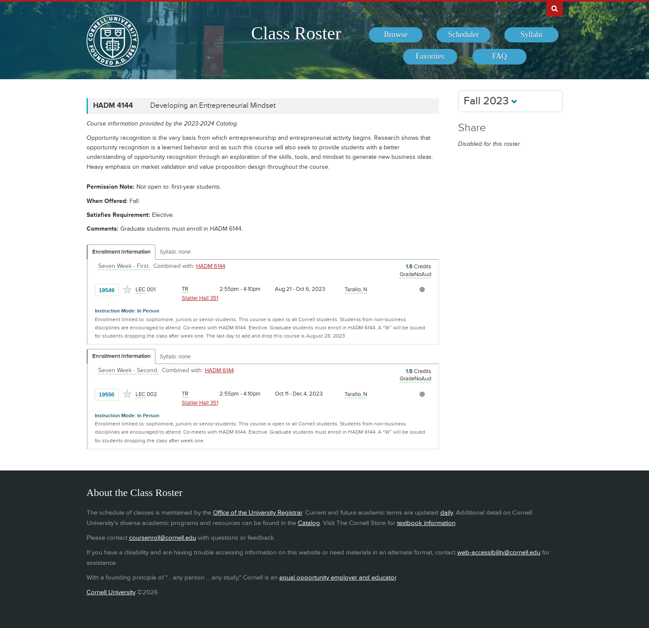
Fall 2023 (490, 101)
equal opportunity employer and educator (337, 577)
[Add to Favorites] (127, 289)
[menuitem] (396, 35)
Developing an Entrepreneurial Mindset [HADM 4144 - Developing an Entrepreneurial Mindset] (213, 105)
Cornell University (111, 592)
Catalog (309, 523)
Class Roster (296, 33)
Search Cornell (554, 8)
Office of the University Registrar (257, 513)
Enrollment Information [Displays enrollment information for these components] (121, 251)
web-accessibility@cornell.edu (498, 552)
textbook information (426, 523)
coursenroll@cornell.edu (162, 538)
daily (446, 513)
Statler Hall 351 (200, 298)
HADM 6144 (210, 266)
